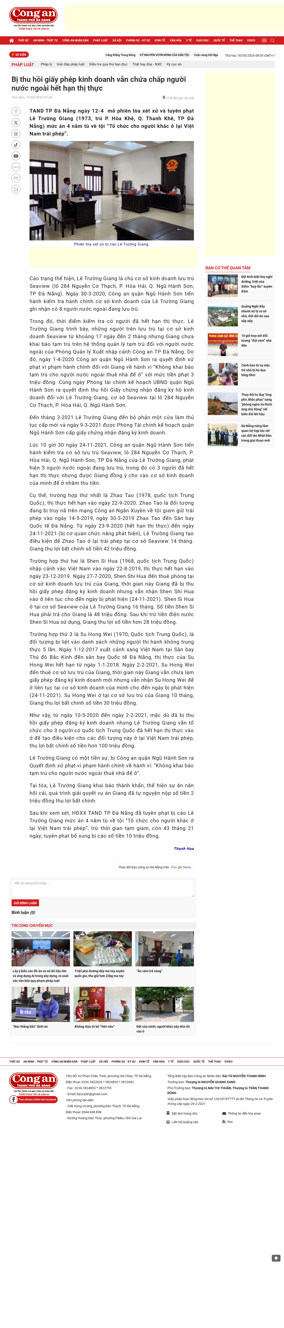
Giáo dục (202, 40)
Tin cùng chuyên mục (32, 925)
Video (251, 40)
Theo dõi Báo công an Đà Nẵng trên (154, 867)
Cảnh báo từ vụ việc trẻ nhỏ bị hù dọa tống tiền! (255, 370)
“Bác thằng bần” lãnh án (30, 1026)
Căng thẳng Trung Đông (132, 55)
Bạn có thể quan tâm (228, 267)
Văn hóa (175, 40)
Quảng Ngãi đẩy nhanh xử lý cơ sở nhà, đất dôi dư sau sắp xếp (255, 313)
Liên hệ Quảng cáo (182, 1122)
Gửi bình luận (25, 903)
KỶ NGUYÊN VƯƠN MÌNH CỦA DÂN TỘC (176, 55)
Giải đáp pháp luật (71, 64)
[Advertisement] (174, 17)
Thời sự (23, 40)
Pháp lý (46, 64)
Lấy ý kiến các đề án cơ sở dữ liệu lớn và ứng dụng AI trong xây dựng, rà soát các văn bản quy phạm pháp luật (41, 976)
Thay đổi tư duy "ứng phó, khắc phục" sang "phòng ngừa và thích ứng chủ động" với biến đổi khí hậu (256, 404)
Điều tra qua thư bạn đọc (108, 64)
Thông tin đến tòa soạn (241, 1113)
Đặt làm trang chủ (181, 1113)
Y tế (189, 40)
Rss (227, 1122)
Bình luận (23, 912)
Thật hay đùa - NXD (147, 64)
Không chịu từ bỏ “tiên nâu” (95, 1026)
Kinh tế (160, 40)
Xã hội (116, 40)
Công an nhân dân (75, 40)
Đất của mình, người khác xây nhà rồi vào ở (163, 1029)
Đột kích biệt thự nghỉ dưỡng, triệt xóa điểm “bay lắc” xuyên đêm (256, 284)
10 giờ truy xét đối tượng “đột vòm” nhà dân (256, 340)
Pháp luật (100, 40)
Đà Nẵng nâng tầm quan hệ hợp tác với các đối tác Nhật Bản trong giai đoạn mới (256, 433)
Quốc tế (219, 40)
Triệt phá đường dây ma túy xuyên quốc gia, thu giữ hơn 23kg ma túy (99, 973)
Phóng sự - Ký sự (138, 40)
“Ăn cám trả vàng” (149, 971)
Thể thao (236, 40)
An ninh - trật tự (45, 40)
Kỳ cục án (174, 64)
